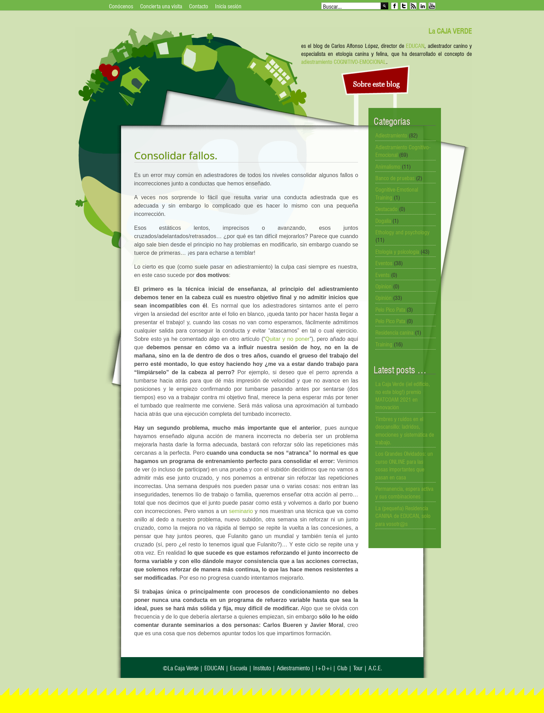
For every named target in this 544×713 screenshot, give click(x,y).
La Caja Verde (183, 667)
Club (342, 667)
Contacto (198, 5)
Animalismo (387, 166)
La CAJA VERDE (450, 30)
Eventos (383, 262)
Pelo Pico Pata (390, 309)
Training (383, 343)
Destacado (386, 208)
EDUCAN (415, 45)
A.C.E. (375, 667)
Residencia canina (394, 331)
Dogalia (383, 220)
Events (382, 274)
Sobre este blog (377, 84)
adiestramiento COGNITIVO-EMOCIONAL (343, 61)
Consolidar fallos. (176, 155)
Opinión (383, 297)
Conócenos (121, 5)
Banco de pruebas (395, 177)
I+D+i (323, 667)
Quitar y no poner (287, 339)
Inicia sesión (228, 5)
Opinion (383, 285)
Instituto (262, 667)
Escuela (238, 667)
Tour (358, 667)
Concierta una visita (161, 5)
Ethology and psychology (402, 231)
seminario (241, 511)
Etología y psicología (397, 251)
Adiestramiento (391, 134)
